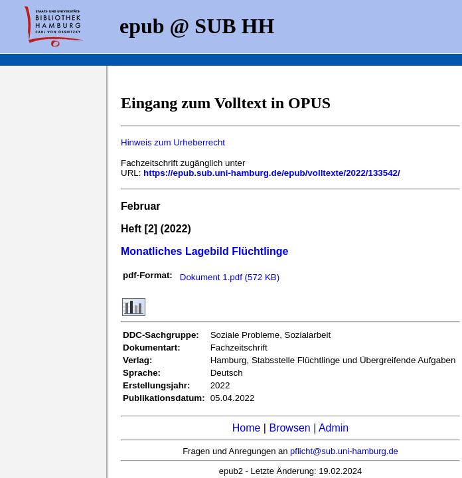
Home (246, 428)
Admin (333, 428)
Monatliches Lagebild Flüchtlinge (204, 251)
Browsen (289, 428)
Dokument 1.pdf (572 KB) (229, 277)
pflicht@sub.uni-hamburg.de (344, 451)
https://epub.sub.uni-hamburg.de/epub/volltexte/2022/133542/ (271, 173)
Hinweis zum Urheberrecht (173, 142)
